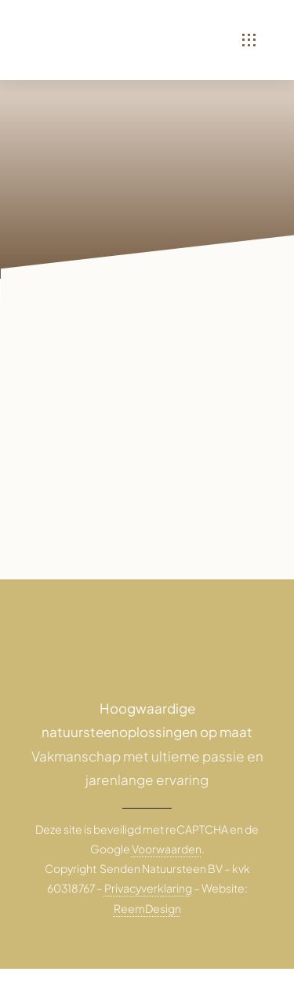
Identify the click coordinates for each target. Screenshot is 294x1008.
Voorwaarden (166, 849)
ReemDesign (147, 908)
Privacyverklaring (148, 888)
